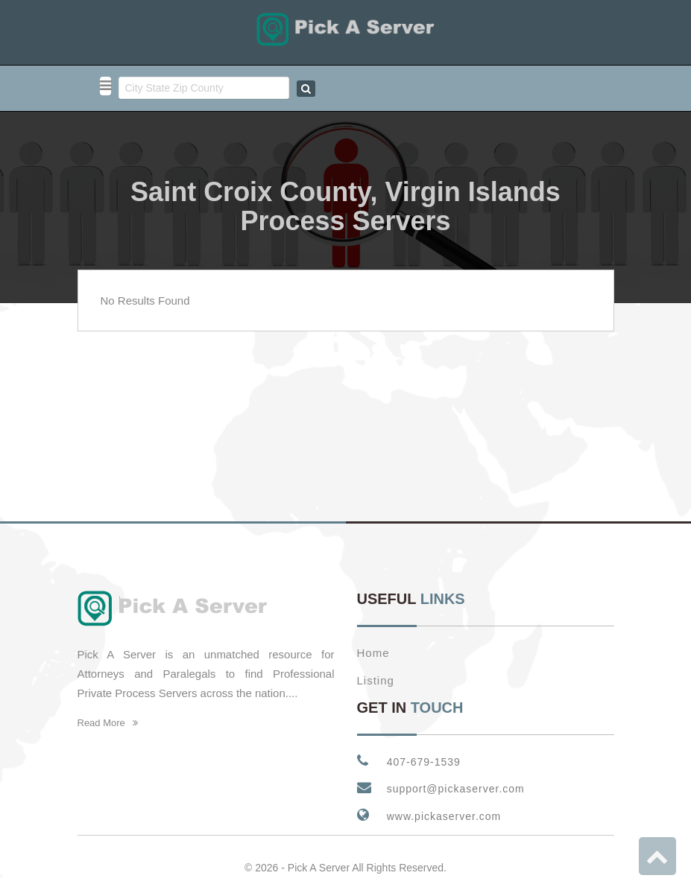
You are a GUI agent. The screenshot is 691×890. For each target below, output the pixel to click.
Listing (375, 670)
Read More (108, 713)
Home (373, 643)
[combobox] (204, 88)
